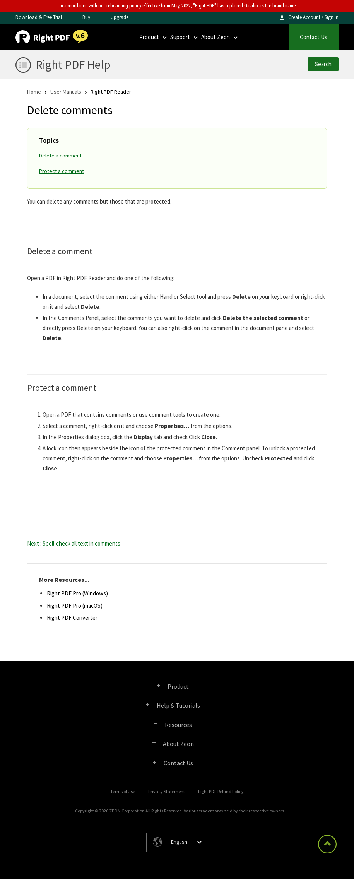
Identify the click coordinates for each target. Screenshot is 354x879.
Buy (86, 17)
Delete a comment (60, 155)
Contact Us (313, 37)
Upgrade (119, 17)
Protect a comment (61, 171)
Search (323, 64)
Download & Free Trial (38, 17)
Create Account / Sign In (313, 17)
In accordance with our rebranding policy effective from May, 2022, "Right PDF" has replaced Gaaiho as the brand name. (178, 6)
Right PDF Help (73, 64)
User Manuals (65, 91)
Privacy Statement (166, 791)
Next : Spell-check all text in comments (73, 543)
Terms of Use (122, 791)
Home (34, 91)
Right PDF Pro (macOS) (75, 605)
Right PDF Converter (72, 617)
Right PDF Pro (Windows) (77, 593)
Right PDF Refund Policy (221, 791)
